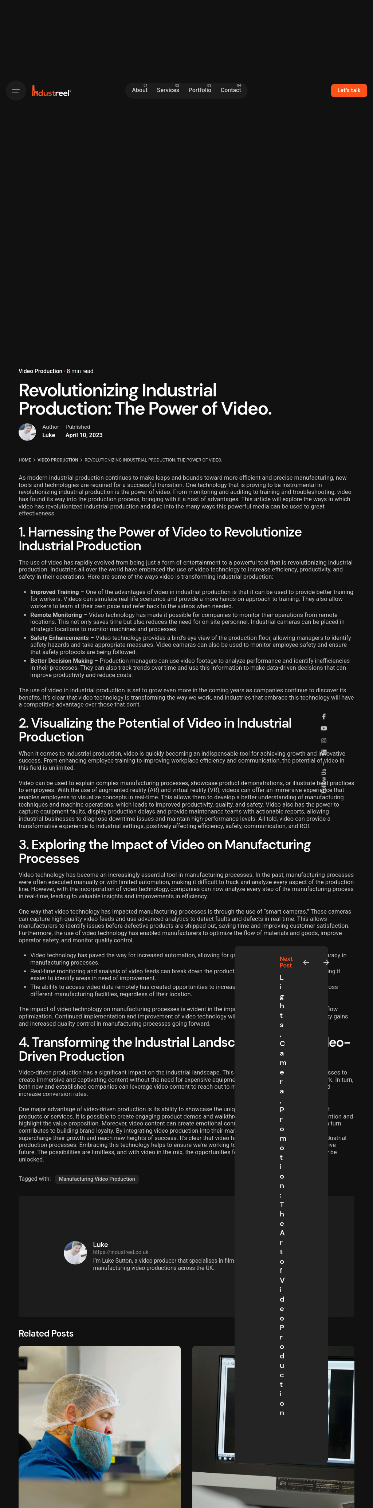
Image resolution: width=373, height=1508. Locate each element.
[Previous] (306, 962)
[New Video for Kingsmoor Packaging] (100, 1427)
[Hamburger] (16, 90)
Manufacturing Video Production (97, 1179)
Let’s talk (349, 90)
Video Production (40, 371)
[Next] (326, 962)
